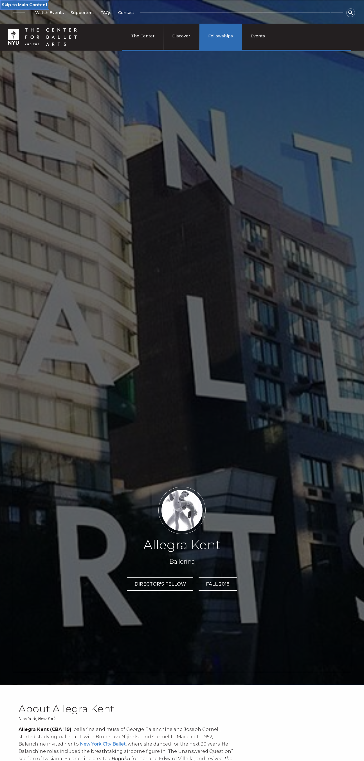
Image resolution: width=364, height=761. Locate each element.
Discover (181, 36)
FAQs (105, 12)
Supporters (82, 12)
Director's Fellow (160, 584)
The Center (142, 36)
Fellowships (220, 36)
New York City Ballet (103, 744)
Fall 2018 (218, 584)
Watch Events (49, 12)
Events (258, 36)
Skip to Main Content (25, 4)
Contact (126, 12)
